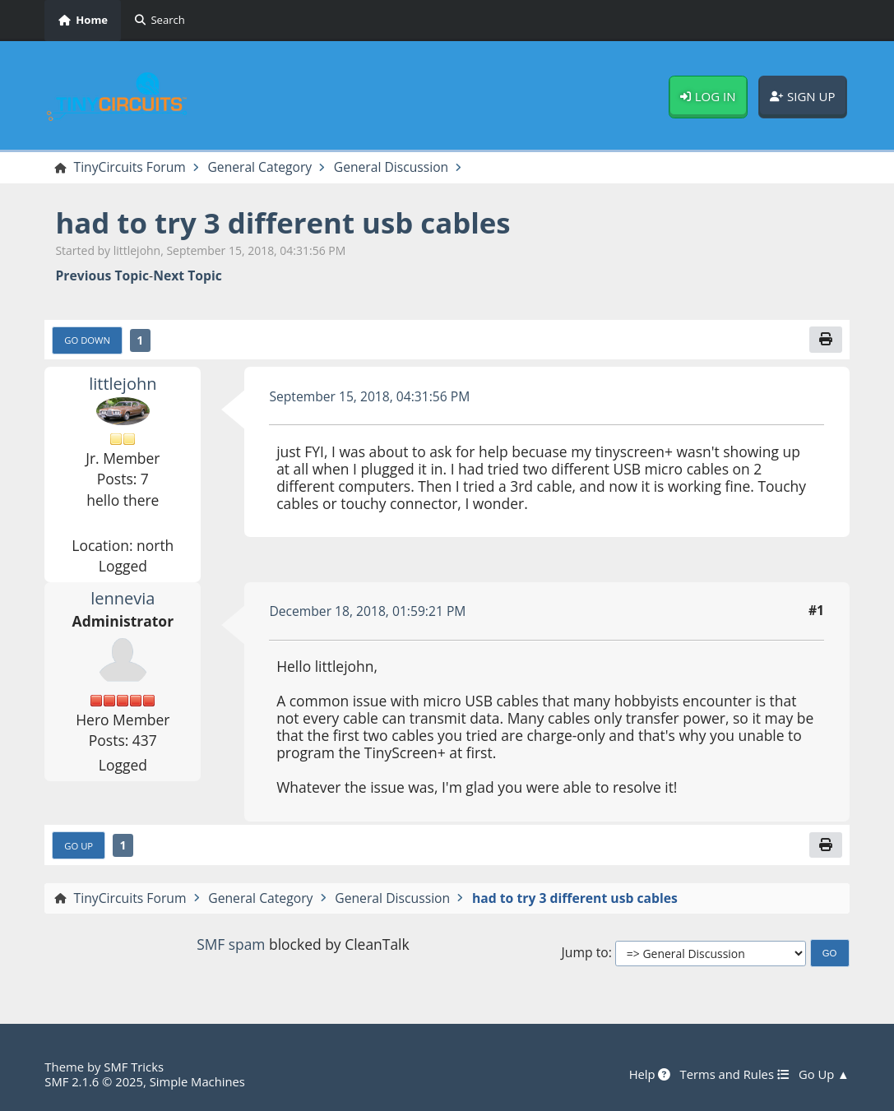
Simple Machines (198, 1082)
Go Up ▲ (824, 1075)
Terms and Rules (734, 1075)
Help (648, 1075)
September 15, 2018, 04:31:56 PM (369, 396)
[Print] (825, 339)
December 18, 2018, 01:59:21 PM (367, 611)
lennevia (122, 599)
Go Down (87, 340)
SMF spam (231, 945)
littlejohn (123, 384)
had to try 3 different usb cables (283, 222)
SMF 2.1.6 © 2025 (93, 1082)
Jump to (585, 953)
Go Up (78, 846)
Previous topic (102, 276)
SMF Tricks (134, 1067)
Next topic (187, 276)
